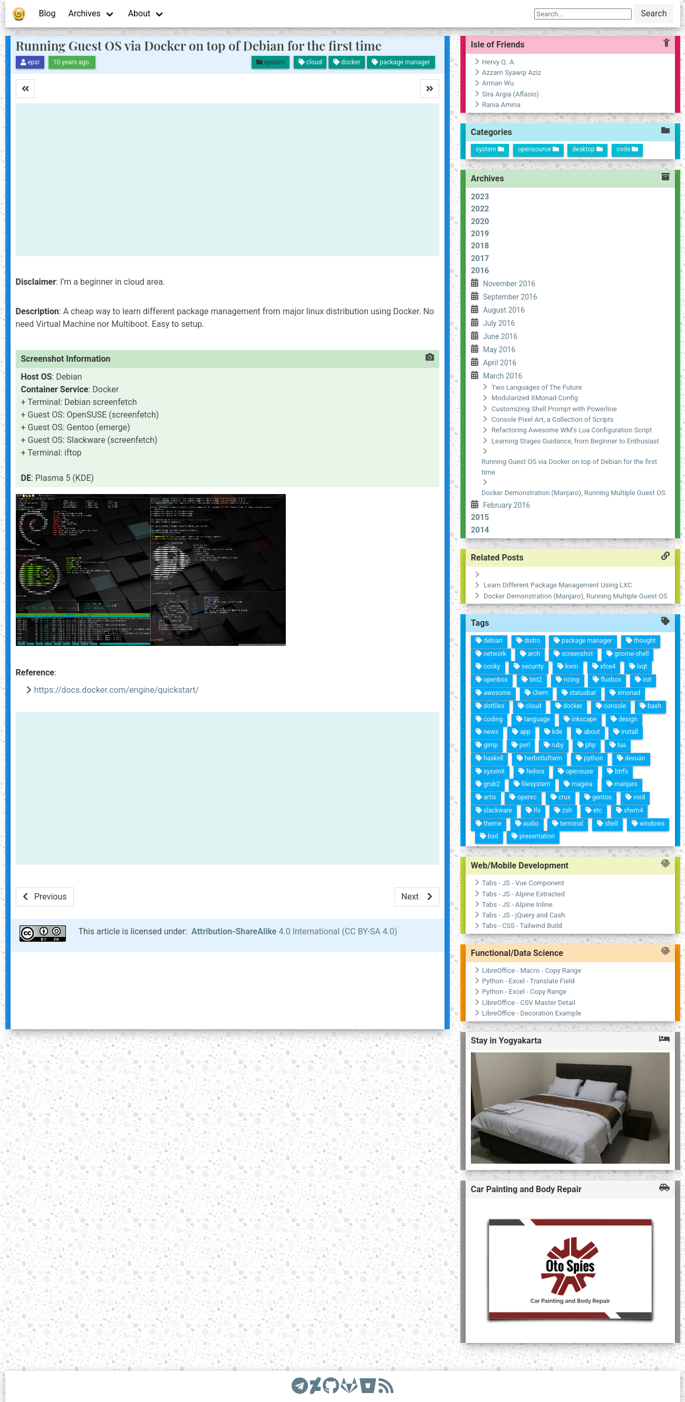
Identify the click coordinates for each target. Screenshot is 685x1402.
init (308, 673)
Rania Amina (501, 105)
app (391, 777)
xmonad (326, 687)
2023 (480, 196)
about (373, 712)
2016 (480, 270)
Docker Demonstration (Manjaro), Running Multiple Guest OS (573, 493)
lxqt (297, 681)
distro (301, 794)
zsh (455, 716)
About (139, 13)
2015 (480, 517)
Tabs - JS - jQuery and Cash (408, 935)
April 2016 (500, 363)
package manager (287, 742)
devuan (387, 664)
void (424, 650)
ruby (395, 742)
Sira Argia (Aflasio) (510, 94)
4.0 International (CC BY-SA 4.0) (294, 931)
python (398, 704)
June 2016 (500, 336)
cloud (364, 775)
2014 (480, 530)
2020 (480, 221)
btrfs (403, 674)
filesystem (439, 753)
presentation (489, 737)
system (490, 149)
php (386, 710)
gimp (413, 807)
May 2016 (499, 349)
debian (312, 833)
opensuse (414, 714)
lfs (463, 745)
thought (271, 686)
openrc (453, 758)
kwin (316, 749)
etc (447, 686)
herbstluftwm (411, 752)
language (375, 769)
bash (331, 659)
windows (446, 630)
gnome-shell (287, 695)
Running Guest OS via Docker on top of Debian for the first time (199, 45)
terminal (467, 708)
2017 (480, 258)
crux (444, 721)
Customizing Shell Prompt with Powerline (554, 409)
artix (464, 794)
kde (383, 746)
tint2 (338, 780)
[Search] (583, 14)
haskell (424, 801)
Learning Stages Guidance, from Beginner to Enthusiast (575, 441)
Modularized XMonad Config (534, 398)
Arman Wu (498, 83)
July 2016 (499, 323)
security (326, 787)
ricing (328, 746)
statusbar (338, 732)
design (351, 681)
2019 (480, 233)
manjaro (415, 666)
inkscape (363, 724)
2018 (480, 245)
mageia (426, 708)
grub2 (450, 795)
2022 (480, 209)
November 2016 (509, 283)
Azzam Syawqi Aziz (511, 72)
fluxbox (318, 708)
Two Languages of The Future (536, 387)
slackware (474, 783)
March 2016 (502, 376)
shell (456, 670)
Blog (47, 13)
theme (488, 784)
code (627, 149)
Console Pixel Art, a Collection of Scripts (552, 419)
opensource (538, 149)
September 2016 (510, 297)
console (342, 697)
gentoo (433, 686)
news (400, 810)
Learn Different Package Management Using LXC (388, 586)
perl (404, 774)
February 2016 (506, 505)
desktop (587, 149)
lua (378, 680)
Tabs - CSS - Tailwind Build (419, 933)
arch (313, 789)
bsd (500, 780)
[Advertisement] (227, 180)
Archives (84, 13)
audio (477, 748)
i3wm (349, 773)
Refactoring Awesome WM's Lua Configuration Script (571, 430)
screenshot (301, 748)
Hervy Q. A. (499, 62)
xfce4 (306, 715)
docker (353, 738)
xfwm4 (438, 652)
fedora (426, 756)
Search (654, 13)
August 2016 (504, 310)
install (363, 676)
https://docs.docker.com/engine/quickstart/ (116, 690)
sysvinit (437, 797)
